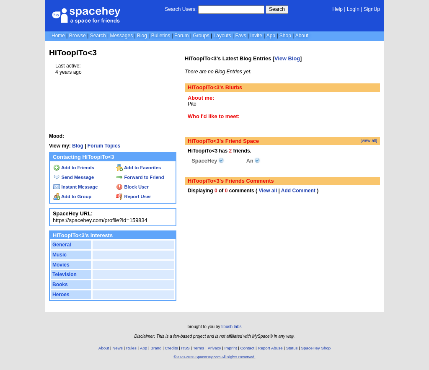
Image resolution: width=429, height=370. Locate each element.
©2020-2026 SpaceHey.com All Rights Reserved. (214, 357)
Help (337, 9)
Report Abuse (270, 348)
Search (277, 9)
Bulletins (160, 36)
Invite (256, 36)
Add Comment (298, 191)
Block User (132, 186)
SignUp (372, 9)
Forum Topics (104, 146)
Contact (247, 348)
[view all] (369, 140)
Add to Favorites (138, 167)
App (270, 36)
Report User (133, 196)
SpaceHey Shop (316, 348)
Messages (121, 36)
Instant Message (75, 186)
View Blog (287, 58)
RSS (185, 348)
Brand (155, 348)
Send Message (73, 177)
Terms (198, 348)
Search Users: (180, 9)
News (117, 348)
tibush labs (231, 326)
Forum (181, 36)
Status (292, 348)
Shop (285, 36)
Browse (77, 36)
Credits (171, 348)
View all (267, 191)
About (301, 36)
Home (58, 36)
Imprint (231, 348)
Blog (142, 36)
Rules (131, 348)
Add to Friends (73, 167)
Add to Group (72, 196)
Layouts (222, 36)
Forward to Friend (140, 177)
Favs (240, 36)
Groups (201, 36)
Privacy (214, 348)
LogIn (353, 9)
